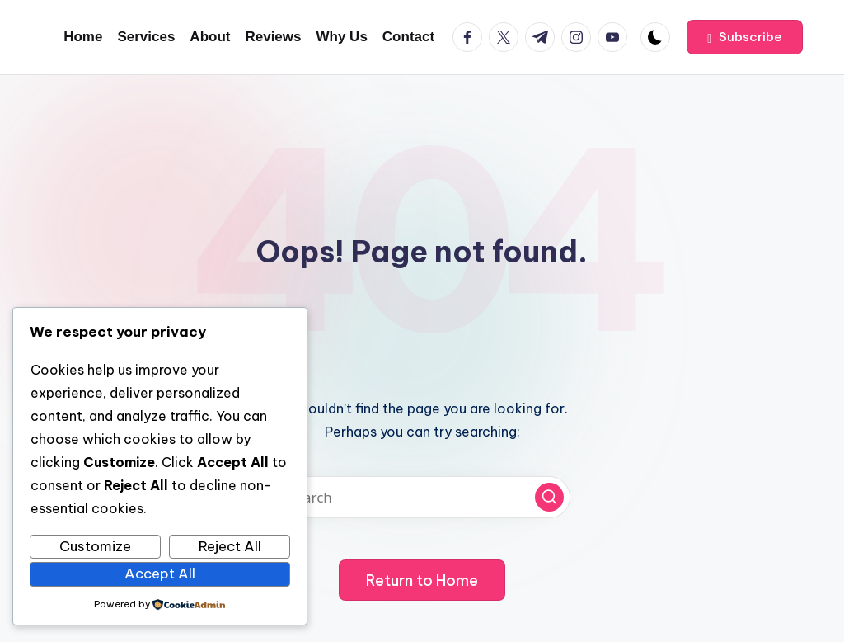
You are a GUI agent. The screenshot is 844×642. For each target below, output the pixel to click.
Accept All (159, 573)
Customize (95, 546)
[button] (745, 37)
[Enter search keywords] (422, 497)
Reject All (230, 546)
